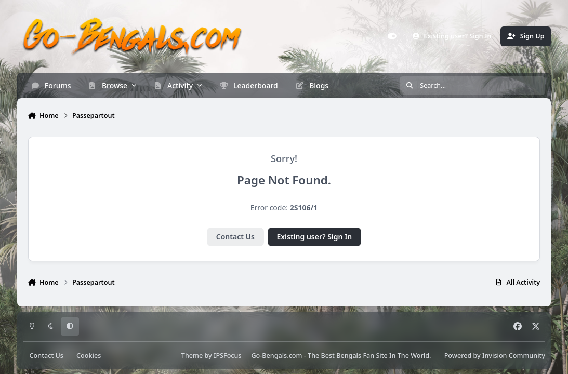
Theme (192, 355)
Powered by (494, 355)
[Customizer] (392, 36)
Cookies (88, 355)
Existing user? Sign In (314, 237)
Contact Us (235, 237)
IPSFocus (228, 355)
